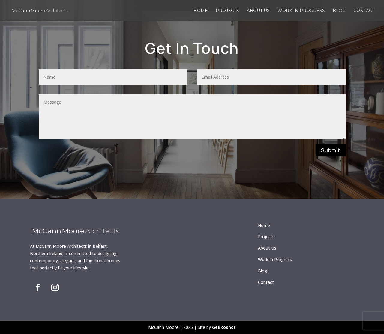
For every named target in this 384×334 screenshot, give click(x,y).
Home (201, 10)
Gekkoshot (224, 327)
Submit (330, 150)
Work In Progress (275, 259)
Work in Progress (301, 10)
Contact (363, 10)
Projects (227, 10)
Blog (339, 10)
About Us (267, 248)
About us (258, 10)
